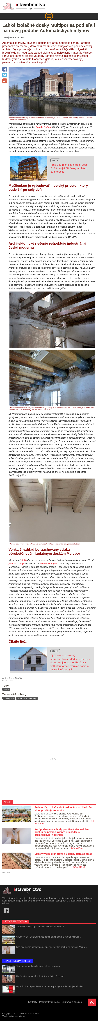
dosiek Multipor (48, 563)
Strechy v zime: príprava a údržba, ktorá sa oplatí (40, 926)
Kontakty (32, 1002)
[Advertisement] (49, 730)
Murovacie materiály (27, 698)
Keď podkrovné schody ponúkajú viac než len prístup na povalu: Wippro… (52, 947)
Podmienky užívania (49, 1002)
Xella (24, 560)
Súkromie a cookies (72, 1002)
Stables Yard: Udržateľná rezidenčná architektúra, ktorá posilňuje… (48, 937)
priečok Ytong (16, 563)
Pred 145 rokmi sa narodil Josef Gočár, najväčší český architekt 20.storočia (69, 168)
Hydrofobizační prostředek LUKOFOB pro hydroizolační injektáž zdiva (50, 986)
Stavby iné (9, 698)
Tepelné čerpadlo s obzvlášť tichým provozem (38, 966)
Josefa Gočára (44, 127)
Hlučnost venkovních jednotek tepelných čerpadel (40, 976)
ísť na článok (77, 848)
